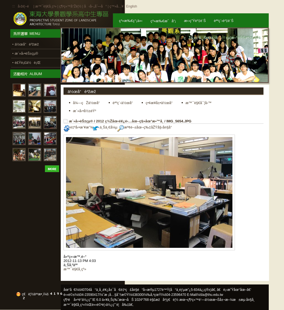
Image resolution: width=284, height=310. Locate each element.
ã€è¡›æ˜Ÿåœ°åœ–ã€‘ (234, 290)
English (131, 6)
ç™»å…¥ (116, 6)
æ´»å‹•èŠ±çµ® (81, 121)
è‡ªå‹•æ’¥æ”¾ (78, 127)
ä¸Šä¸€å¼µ (105, 127)
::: (13, 6)
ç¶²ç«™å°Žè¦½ (70, 6)
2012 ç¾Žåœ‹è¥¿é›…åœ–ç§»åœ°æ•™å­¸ (129, 121)
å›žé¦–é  (25, 6)
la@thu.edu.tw (212, 295)
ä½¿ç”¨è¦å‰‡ (117, 305)
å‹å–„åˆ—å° (95, 6)
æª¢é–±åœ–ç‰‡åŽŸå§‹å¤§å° (146, 127)
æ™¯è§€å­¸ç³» (46, 6)
